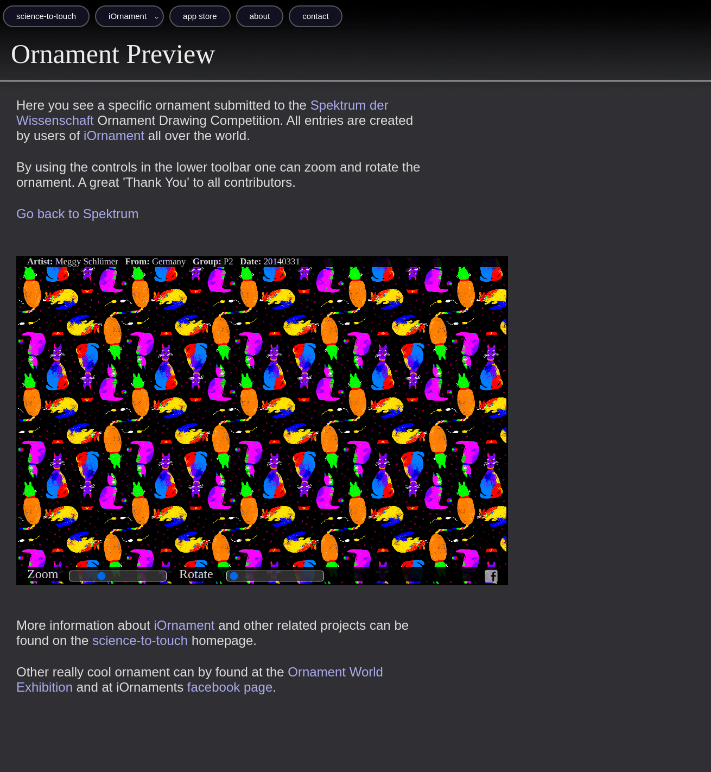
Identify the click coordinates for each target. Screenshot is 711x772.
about (260, 16)
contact (315, 16)
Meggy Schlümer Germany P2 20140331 (163, 261)
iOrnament (128, 16)
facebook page (229, 687)
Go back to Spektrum (77, 213)
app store (200, 16)
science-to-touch (46, 16)
